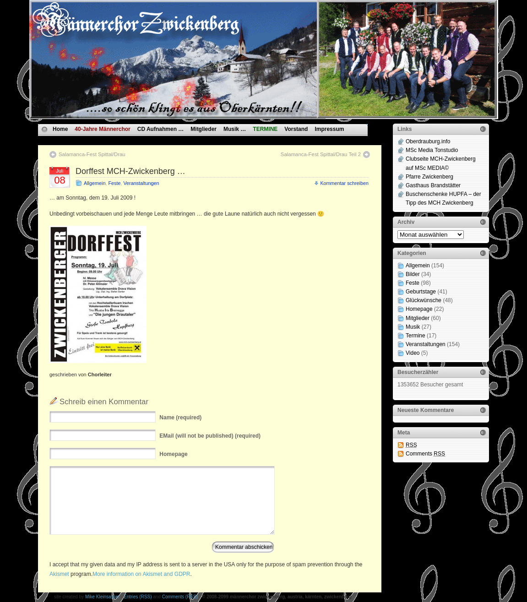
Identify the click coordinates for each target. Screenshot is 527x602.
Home (60, 129)
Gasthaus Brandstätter (433, 185)
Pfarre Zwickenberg (429, 177)
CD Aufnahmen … (160, 129)
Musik (413, 327)
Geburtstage (421, 291)
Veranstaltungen (141, 183)
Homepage (419, 309)
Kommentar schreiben (344, 183)
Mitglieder (203, 129)
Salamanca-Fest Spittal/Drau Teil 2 (321, 154)
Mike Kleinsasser (102, 596)
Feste (114, 183)
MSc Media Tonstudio (432, 150)
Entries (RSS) (138, 596)
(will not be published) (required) (210, 436)
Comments (425, 453)
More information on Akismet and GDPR (141, 574)
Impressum (329, 129)
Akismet (59, 574)
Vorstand (296, 129)
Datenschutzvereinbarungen (89, 139)
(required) (180, 417)
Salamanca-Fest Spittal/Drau (92, 154)
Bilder (413, 274)
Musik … (234, 129)
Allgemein (94, 183)
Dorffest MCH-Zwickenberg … (130, 171)
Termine (415, 335)
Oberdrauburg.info (428, 141)
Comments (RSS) (180, 596)
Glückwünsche (423, 300)
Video (412, 353)
